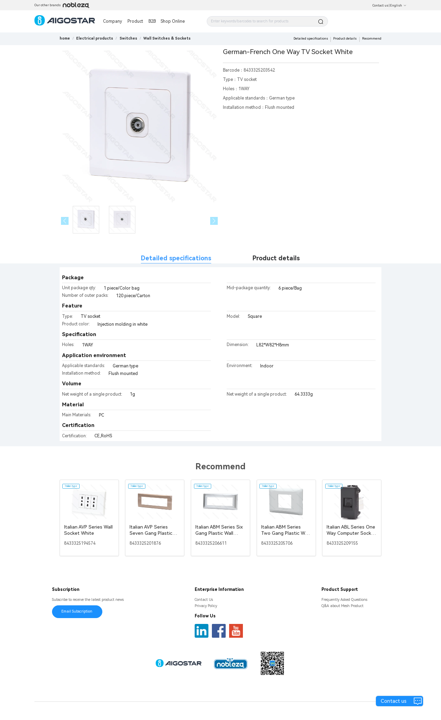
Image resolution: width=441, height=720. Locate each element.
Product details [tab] (276, 258)
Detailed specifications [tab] (176, 258)
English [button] (398, 5)
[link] (94, 38)
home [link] (65, 38)
